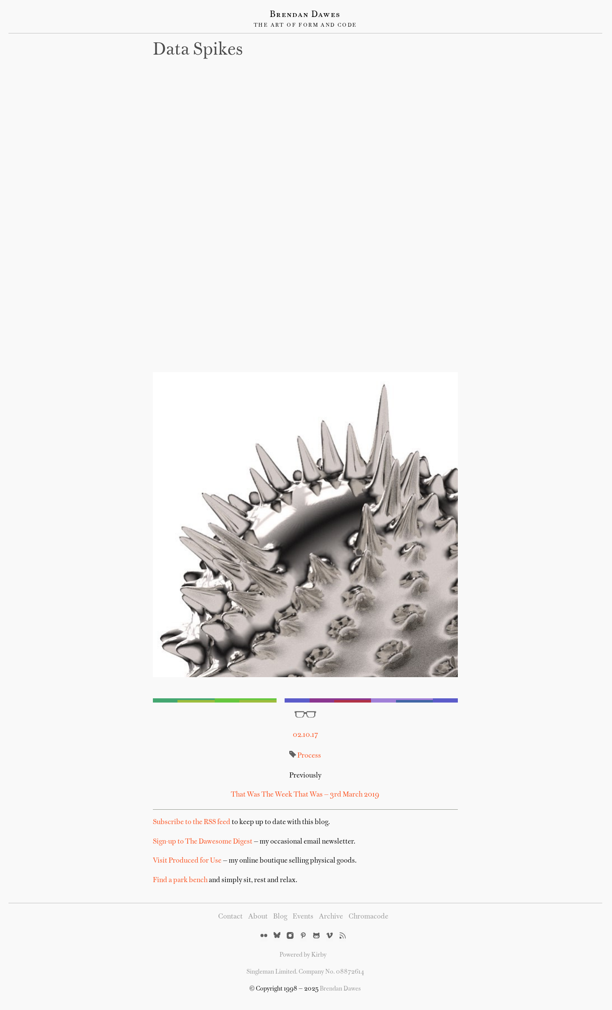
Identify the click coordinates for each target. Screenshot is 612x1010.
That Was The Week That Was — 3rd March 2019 (305, 794)
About (258, 916)
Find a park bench (180, 880)
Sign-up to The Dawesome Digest (202, 841)
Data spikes (198, 50)
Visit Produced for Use (187, 861)
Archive (331, 916)
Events (303, 916)
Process (309, 756)
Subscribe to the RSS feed (191, 822)
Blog (280, 916)
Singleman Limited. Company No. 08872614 (305, 972)
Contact (230, 916)
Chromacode (368, 916)
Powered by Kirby (303, 955)
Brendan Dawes (305, 15)
